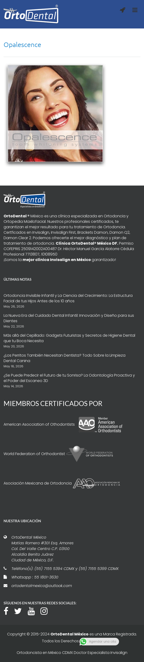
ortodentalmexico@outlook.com (41, 585)
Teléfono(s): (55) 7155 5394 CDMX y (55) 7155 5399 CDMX (65, 568)
